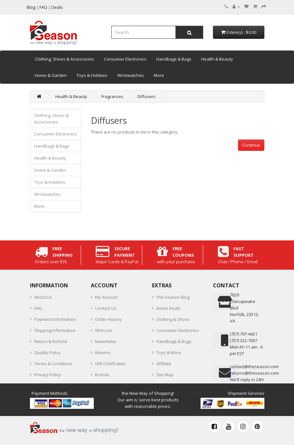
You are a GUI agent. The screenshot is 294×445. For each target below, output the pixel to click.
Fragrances (112, 96)
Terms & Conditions (53, 363)
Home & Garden (51, 75)
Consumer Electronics (125, 59)
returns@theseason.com (254, 373)
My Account (106, 297)
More (159, 75)
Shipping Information (55, 330)
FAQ (38, 308)
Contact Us (105, 308)
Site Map (165, 375)
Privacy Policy (47, 375)
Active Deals (168, 308)
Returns (103, 352)
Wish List (103, 330)
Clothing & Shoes (173, 319)
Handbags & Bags (173, 59)
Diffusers (146, 96)
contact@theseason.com (254, 366)
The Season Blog (172, 297)
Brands (102, 375)
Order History (108, 319)
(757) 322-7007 (243, 340)
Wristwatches (130, 75)
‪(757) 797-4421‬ (243, 334)
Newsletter (106, 341)
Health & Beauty (217, 59)
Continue (251, 145)
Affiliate (163, 363)
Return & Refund (50, 341)
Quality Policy (47, 352)
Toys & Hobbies (92, 75)
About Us (43, 297)
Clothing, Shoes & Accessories (64, 59)
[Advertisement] (177, 196)
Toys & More (168, 352)
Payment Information (55, 319)
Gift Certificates (110, 363)
